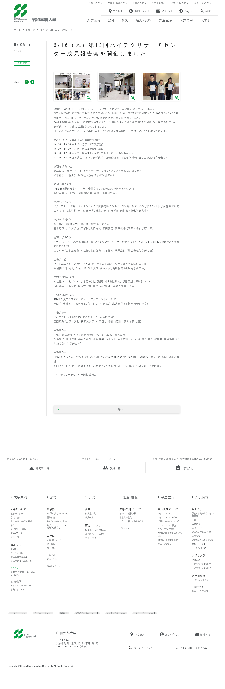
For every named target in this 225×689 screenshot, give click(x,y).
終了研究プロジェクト (94, 541)
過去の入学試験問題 (201, 539)
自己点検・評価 (17, 561)
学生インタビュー (165, 551)
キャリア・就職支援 (127, 521)
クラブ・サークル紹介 (167, 533)
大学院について (54, 548)
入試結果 (196, 531)
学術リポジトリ (93, 545)
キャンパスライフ (165, 521)
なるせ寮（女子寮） (166, 537)
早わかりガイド (198, 594)
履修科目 (51, 525)
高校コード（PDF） (200, 551)
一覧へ (119, 409)
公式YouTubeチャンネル (192, 661)
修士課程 (51, 552)
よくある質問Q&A (200, 555)
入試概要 (196, 543)
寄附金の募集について (131, 620)
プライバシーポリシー (48, 620)
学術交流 (51, 562)
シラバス (52, 566)
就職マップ (124, 536)
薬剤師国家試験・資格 (57, 529)
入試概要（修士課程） (201, 571)
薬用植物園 (16, 589)
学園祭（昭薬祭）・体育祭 (169, 529)
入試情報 (202, 505)
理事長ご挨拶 (17, 521)
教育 (53, 505)
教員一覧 (89, 525)
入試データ (197, 535)
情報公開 (15, 557)
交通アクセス (16, 541)
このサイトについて (19, 620)
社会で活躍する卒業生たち (131, 529)
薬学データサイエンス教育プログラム (56, 534)
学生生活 (168, 505)
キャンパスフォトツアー (21, 593)
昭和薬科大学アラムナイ (97, 620)
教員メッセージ (53, 573)
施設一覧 (15, 545)
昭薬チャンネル (17, 597)
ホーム (17, 30)
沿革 (13, 533)
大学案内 (20, 505)
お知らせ (30, 30)
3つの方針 (196, 567)
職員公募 (71, 620)
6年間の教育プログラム (57, 521)
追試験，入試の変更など (202, 547)
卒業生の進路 (125, 525)
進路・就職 (130, 505)
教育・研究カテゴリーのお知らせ (56, 30)
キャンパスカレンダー (167, 525)
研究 (91, 505)
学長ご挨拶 (16, 525)
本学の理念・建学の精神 (21, 529)
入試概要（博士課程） (201, 575)
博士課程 (51, 555)
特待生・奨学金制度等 (168, 547)
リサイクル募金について (164, 620)
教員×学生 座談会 (200, 598)
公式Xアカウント (145, 661)
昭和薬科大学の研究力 (95, 537)
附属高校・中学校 (18, 537)
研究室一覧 (90, 521)
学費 (194, 528)
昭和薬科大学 (35, 13)
